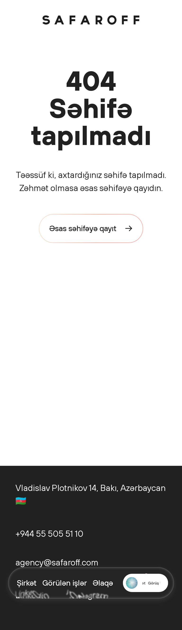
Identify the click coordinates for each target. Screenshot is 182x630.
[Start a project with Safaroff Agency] (145, 583)
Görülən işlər (64, 582)
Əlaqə (103, 582)
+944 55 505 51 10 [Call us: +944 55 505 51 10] (49, 533)
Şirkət (26, 582)
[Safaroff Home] (90, 20)
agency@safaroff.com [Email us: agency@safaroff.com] (56, 562)
